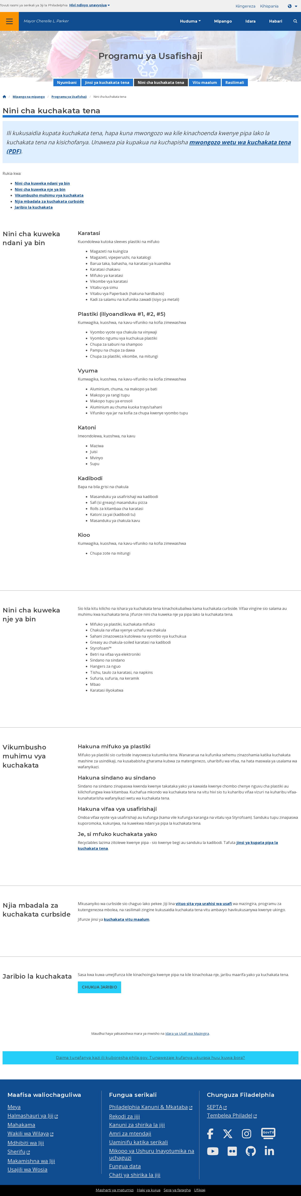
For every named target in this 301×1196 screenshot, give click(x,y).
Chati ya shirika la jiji (134, 1174)
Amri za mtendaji (130, 1133)
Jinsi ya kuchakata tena (107, 82)
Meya (14, 1106)
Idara (251, 21)
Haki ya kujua (148, 1190)
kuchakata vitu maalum (126, 919)
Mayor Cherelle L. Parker (46, 21)
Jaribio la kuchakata (34, 207)
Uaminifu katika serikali (138, 1142)
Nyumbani (67, 82)
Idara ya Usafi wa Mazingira (187, 1033)
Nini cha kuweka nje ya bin (40, 189)
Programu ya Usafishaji (69, 97)
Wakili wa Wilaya (28, 1133)
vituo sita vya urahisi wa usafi (204, 903)
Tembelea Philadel (229, 1115)
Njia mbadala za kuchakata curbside (49, 201)
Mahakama (21, 1124)
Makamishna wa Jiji (31, 1161)
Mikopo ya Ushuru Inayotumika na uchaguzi (151, 1154)
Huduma (188, 21)
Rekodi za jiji (124, 1116)
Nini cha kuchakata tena (161, 82)
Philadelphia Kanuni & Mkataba (148, 1106)
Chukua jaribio (99, 987)
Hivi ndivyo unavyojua (89, 5)
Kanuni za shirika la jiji (137, 1124)
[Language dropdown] (293, 6)
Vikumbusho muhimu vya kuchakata (49, 195)
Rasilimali (235, 82)
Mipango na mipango (29, 97)
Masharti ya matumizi (115, 1190)
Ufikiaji (199, 1190)
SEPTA (214, 1106)
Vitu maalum (205, 82)
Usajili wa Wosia (28, 1169)
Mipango (223, 21)
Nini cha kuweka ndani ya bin (42, 183)
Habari (275, 21)
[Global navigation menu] (9, 21)
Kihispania (269, 6)
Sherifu (16, 1151)
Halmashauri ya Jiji (30, 1115)
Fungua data (125, 1166)
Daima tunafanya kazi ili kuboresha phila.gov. (150, 1057)
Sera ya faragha (177, 1190)
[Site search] (295, 21)
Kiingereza (245, 6)
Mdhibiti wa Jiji (26, 1142)
